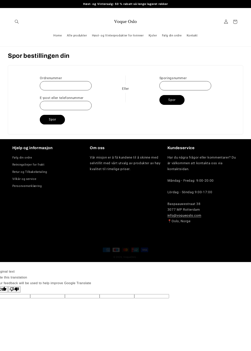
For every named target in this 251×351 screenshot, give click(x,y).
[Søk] (16, 21)
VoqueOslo (129, 253)
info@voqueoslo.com (184, 215)
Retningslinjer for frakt (28, 164)
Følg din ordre (22, 157)
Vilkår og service (24, 179)
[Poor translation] (14, 289)
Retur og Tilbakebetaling (29, 172)
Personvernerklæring (27, 186)
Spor (52, 119)
